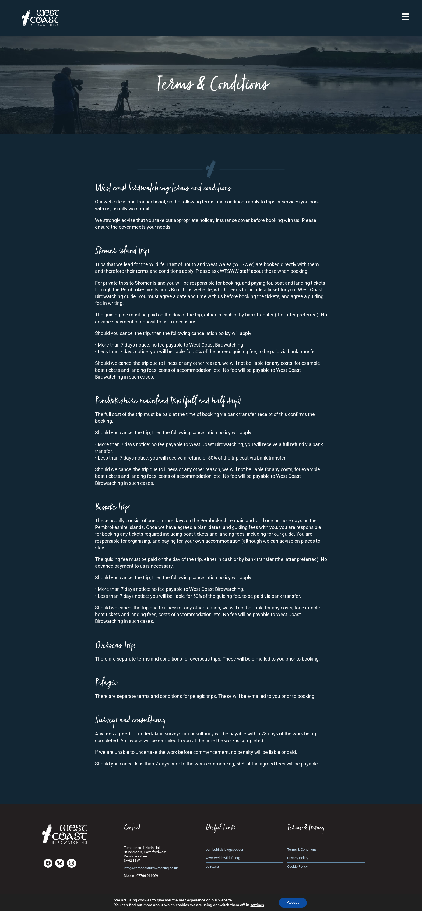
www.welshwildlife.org (223, 858)
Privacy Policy (297, 858)
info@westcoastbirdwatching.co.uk (151, 868)
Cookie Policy (297, 866)
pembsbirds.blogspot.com (225, 850)
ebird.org (212, 866)
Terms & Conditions (302, 850)
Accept (293, 902)
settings (257, 905)
